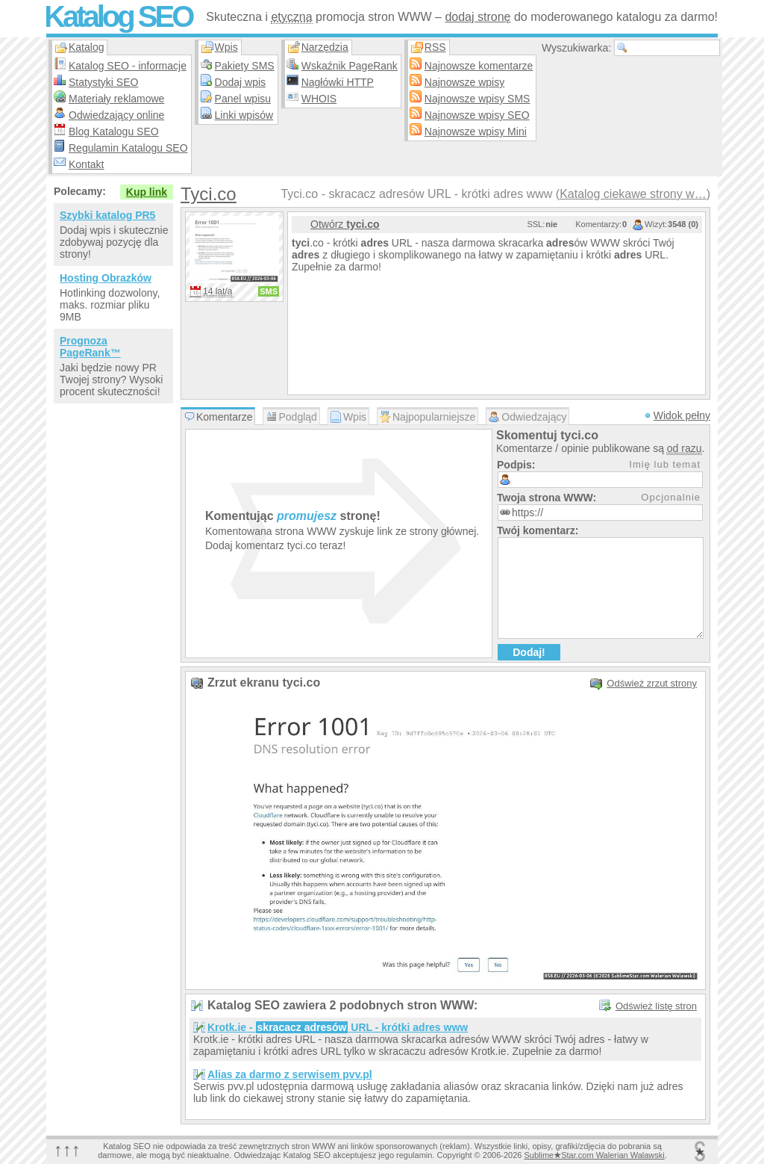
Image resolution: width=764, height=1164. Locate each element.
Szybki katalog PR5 (107, 215)
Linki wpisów (244, 115)
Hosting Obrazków (105, 278)
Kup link (146, 192)
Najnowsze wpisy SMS (477, 99)
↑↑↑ (67, 1149)
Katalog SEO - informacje (128, 66)
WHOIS (318, 99)
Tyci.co (209, 194)
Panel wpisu (243, 99)
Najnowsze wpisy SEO (477, 115)
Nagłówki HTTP (337, 82)
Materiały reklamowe (116, 99)
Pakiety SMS (245, 66)
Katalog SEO (118, 16)
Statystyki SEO (103, 82)
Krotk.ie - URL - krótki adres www (337, 1027)
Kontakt (86, 164)
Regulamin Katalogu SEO (128, 148)
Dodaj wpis (240, 82)
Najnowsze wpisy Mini (476, 131)
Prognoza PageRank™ (90, 347)
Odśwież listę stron (656, 1006)
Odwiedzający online (116, 115)
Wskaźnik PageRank (349, 66)
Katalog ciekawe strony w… (633, 194)
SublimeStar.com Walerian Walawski (594, 1155)
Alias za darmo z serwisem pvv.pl (289, 1074)
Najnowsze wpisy (464, 82)
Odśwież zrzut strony (652, 683)
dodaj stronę (477, 16)
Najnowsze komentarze (479, 66)
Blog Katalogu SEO (114, 131)
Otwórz (345, 224)
